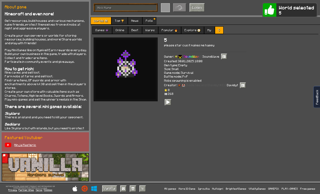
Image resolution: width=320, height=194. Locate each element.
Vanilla (109, 188)
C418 (45, 188)
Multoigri (217, 188)
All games (170, 188)
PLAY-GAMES (290, 188)
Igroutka (204, 188)
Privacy (12, 190)
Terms (39, 190)
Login (197, 7)
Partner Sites (26, 190)
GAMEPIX (273, 188)
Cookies (48, 190)
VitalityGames (257, 188)
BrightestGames (236, 188)
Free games (307, 188)
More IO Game (187, 188)
